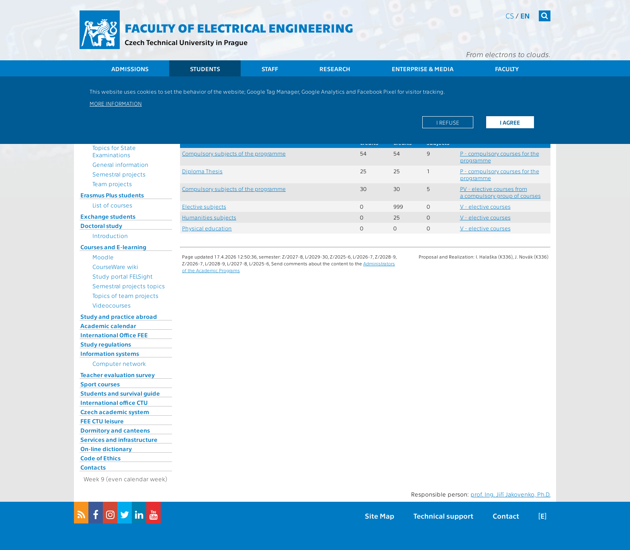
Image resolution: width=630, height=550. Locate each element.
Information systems (109, 353)
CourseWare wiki (115, 266)
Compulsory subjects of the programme (234, 153)
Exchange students (107, 216)
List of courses (112, 205)
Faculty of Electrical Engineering (239, 27)
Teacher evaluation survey (117, 374)
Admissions (130, 68)
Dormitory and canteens (115, 430)
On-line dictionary (106, 448)
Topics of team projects (125, 295)
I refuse (447, 122)
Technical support (443, 515)
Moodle (103, 257)
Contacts (93, 467)
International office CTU (114, 402)
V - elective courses (485, 206)
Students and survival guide (120, 393)
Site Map (379, 515)
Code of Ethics (100, 458)
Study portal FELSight (122, 276)
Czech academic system (114, 411)
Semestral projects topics (128, 285)
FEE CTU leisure (102, 421)
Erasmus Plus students (112, 195)
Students (205, 68)
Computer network (119, 363)
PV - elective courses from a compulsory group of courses (500, 192)
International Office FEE (114, 335)
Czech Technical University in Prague (186, 42)
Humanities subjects (209, 217)
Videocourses (111, 305)
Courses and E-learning (113, 246)
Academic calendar (108, 325)
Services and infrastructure (119, 439)
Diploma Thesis (202, 171)
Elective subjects (204, 206)
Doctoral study (101, 225)
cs (509, 15)
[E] (542, 515)
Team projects (112, 183)
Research (334, 68)
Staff (270, 68)
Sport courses (100, 384)
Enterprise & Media (423, 68)
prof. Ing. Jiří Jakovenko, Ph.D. (510, 494)
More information (116, 103)
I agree (510, 122)
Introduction (110, 235)
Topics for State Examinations (114, 151)
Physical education (207, 228)
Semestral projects (118, 174)
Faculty (507, 68)
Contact (506, 515)
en (525, 15)
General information (120, 164)
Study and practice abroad (118, 316)
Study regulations (105, 344)
